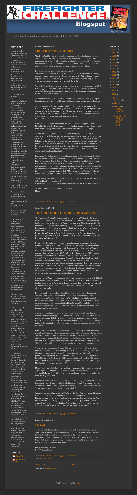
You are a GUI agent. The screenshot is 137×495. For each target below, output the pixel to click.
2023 (114, 50)
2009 (114, 94)
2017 (114, 69)
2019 (114, 62)
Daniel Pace (20, 456)
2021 (114, 56)
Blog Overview (46, 458)
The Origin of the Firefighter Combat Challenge (66, 213)
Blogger (78, 483)
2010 (114, 91)
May (116, 103)
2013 (114, 81)
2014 (114, 78)
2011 (114, 88)
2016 (114, 72)
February (117, 106)
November (118, 100)
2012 (114, 84)
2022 (114, 53)
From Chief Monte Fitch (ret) (54, 50)
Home (74, 465)
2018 (114, 66)
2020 (114, 59)
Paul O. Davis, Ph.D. (21, 460)
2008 (114, 97)
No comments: (71, 202)
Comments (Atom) (51, 468)
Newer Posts (40, 465)
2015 (114, 75)
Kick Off (40, 424)
